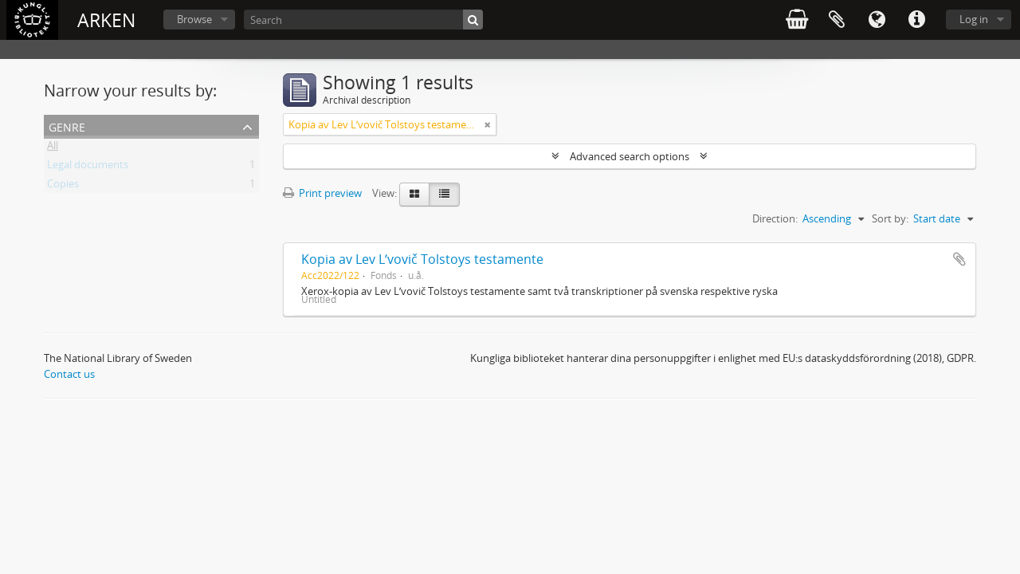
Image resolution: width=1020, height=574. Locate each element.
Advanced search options (629, 156)
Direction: (775, 218)
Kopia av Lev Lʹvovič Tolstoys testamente (422, 259)
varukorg (797, 20)
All (52, 148)
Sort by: (890, 218)
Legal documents (87, 167)
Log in (973, 19)
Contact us (69, 374)
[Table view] (444, 194)
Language (876, 20)
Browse (194, 19)
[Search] (363, 19)
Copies (63, 186)
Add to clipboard (959, 259)
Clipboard (837, 20)
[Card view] (414, 194)
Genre (67, 125)
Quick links (916, 20)
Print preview (322, 193)
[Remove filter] (487, 124)
